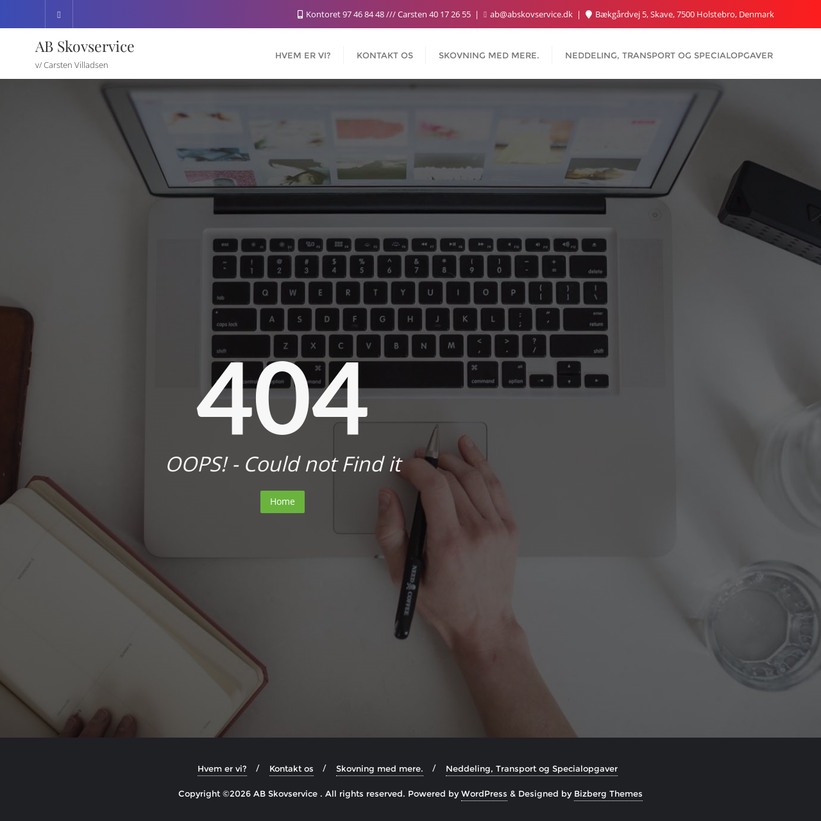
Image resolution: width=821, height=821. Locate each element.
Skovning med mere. (379, 768)
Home (282, 501)
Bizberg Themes (608, 793)
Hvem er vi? (222, 768)
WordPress (484, 793)
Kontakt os (291, 768)
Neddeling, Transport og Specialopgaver (532, 768)
